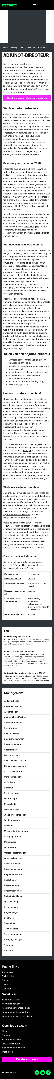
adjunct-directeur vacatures (16, 514)
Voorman (8, 945)
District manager (12, 793)
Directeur (32, 591)
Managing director (13, 836)
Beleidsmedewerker (14, 739)
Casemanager (11, 749)
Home (4, 48)
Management (26, 48)
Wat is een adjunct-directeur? (18, 636)
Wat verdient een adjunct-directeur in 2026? (24, 673)
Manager (31, 614)
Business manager (13, 744)
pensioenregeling (32, 226)
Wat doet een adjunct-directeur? (19, 651)
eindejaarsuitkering (12, 229)
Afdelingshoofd (11, 701)
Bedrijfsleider (10, 728)
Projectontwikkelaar (13, 896)
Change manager (12, 755)
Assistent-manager (13, 722)
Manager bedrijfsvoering (16, 831)
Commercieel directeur (15, 766)
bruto (35, 197)
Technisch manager (13, 934)
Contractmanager (12, 777)
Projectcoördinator (13, 874)
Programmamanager (14, 869)
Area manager (11, 711)
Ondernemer (10, 847)
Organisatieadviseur (13, 858)
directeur (7, 259)
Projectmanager (11, 885)
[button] (34, 5)
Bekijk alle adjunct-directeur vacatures (27, 98)
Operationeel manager (15, 852)
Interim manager (12, 809)
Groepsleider (10, 804)
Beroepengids (14, 48)
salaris (22, 169)
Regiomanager (11, 912)
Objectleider (10, 842)
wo (33, 579)
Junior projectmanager (15, 815)
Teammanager (11, 928)
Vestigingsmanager (13, 939)
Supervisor (9, 918)
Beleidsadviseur (11, 733)
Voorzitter (9, 950)
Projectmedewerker (13, 890)
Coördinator (10, 782)
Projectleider (10, 880)
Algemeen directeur (13, 706)
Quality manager (12, 901)
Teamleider (9, 923)
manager (27, 450)
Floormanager (11, 798)
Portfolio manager (12, 863)
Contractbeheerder (13, 771)
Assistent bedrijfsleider (15, 717)
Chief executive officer (15, 760)
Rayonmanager (11, 907)
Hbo (29, 579)
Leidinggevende (12, 820)
